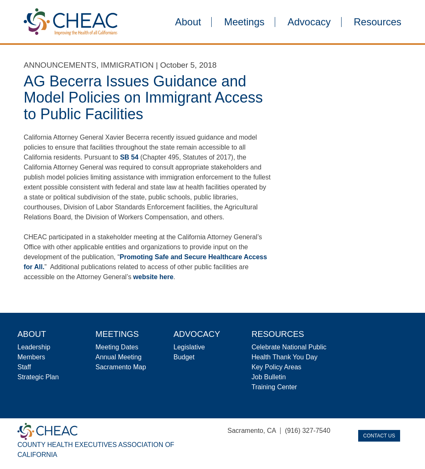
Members (31, 357)
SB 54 (129, 157)
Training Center (274, 386)
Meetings (244, 22)
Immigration (127, 65)
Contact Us (379, 436)
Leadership (33, 347)
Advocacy (309, 22)
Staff (24, 367)
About (188, 22)
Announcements (60, 65)
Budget (184, 357)
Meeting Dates (116, 347)
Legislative (189, 347)
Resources (377, 22)
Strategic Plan (38, 377)
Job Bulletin (269, 377)
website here (153, 276)
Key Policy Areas (276, 367)
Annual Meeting (118, 357)
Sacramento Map (120, 367)
